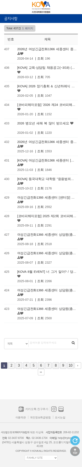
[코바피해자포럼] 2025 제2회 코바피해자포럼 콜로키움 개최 (47, 216)
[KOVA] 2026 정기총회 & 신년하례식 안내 (47, 86)
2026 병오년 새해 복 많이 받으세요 (43, 123)
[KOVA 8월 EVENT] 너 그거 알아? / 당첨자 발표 (47, 271)
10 (70, 365)
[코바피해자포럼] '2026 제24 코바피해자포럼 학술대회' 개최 (47, 104)
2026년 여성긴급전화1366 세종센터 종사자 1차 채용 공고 (47, 142)
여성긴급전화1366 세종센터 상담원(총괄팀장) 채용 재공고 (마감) (47, 309)
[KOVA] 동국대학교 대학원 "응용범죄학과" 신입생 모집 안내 (47, 179)
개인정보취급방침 (40, 417)
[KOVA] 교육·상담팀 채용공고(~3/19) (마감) (47, 67)
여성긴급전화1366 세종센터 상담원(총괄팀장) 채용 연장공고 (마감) (47, 290)
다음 (78, 365)
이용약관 (21, 417)
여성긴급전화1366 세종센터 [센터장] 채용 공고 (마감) (47, 197)
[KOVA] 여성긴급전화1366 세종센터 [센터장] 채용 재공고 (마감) (47, 160)
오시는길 (60, 417)
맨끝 (41, 372)
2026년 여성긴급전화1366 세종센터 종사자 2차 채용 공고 (47, 49)
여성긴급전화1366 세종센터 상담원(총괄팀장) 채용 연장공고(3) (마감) (47, 234)
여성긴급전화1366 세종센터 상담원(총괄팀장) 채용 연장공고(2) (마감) (47, 253)
